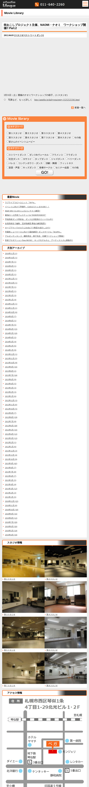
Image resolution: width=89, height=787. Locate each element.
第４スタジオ (64, 133)
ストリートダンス (34, 35)
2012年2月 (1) (10, 442)
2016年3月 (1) (10, 274)
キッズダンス (29, 167)
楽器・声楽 (14, 167)
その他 (77, 137)
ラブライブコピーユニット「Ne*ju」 (20, 202)
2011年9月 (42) (11, 463)
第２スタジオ (31, 133)
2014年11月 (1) (11, 308)
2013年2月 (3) (10, 392)
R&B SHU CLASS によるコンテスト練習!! (22, 211)
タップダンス (41, 159)
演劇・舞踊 (51, 163)
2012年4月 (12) (11, 434)
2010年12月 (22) (11, 501)
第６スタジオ (31, 137)
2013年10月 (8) (11, 363)
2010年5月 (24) (11, 531)
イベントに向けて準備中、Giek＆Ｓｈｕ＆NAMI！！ (27, 207)
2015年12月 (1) (11, 279)
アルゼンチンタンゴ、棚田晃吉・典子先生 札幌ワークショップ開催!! (34, 236)
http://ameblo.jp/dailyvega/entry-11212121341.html (56, 100)
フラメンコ (57, 155)
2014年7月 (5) (10, 325)
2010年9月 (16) (11, 514)
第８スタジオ (64, 137)
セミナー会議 (62, 167)
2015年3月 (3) (10, 295)
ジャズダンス (57, 159)
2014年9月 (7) (10, 316)
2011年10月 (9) (11, 459)
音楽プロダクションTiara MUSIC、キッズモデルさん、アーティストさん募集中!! (39, 240)
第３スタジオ (48, 133)
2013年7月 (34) (11, 375)
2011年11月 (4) (11, 455)
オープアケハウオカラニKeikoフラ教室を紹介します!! (27, 228)
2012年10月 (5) (11, 409)
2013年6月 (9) (10, 379)
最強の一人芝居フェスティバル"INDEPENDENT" (25, 215)
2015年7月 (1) (10, 287)
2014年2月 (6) (10, 346)
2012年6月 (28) (11, 426)
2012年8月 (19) (11, 417)
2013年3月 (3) (10, 388)
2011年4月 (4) (10, 484)
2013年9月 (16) (11, 367)
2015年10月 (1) (11, 283)
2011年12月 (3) (11, 451)
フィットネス (66, 163)
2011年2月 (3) (10, 493)
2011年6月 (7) (10, 476)
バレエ (12, 163)
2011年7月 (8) (10, 472)
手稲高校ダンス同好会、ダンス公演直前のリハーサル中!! (29, 219)
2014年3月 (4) (10, 342)
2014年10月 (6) (11, 312)
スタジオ (19, 35)
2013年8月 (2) (10, 371)
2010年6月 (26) (11, 526)
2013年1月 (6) (10, 396)
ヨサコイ (27, 159)
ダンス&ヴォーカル (39, 155)
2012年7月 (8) (10, 421)
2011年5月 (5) (10, 480)
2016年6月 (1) (10, 266)
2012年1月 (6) (10, 447)
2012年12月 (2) (11, 400)
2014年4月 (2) (10, 337)
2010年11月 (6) (11, 505)
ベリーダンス (74, 159)
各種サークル (45, 167)
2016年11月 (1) (11, 253)
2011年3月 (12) (11, 489)
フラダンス (71, 155)
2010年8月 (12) (11, 518)
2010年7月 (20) (11, 522)
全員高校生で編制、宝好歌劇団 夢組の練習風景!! (25, 223)
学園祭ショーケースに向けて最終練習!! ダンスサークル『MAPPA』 (33, 232)
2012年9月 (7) (10, 413)
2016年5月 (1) (10, 270)
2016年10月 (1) (11, 258)
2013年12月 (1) (11, 354)
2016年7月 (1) (10, 262)
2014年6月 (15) (11, 329)
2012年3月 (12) (11, 438)
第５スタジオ (15, 137)
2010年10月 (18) (11, 510)
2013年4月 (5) (10, 384)
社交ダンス (14, 159)
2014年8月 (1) (10, 321)
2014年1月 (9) (10, 350)
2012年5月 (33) (11, 430)
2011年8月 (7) (10, 468)
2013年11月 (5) (11, 358)
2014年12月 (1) (11, 304)
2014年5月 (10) (11, 333)
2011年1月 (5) (10, 497)
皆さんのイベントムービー (22, 142)
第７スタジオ (48, 137)
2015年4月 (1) (10, 291)
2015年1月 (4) (10, 300)
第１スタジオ (15, 133)
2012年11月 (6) (11, 405)
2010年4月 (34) (11, 535)
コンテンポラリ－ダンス (31, 163)
